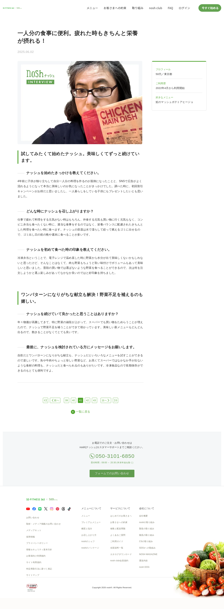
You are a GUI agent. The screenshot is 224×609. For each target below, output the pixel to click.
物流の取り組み (146, 535)
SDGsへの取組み (147, 548)
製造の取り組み (146, 528)
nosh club (155, 8)
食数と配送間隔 (117, 528)
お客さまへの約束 (115, 8)
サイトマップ (32, 575)
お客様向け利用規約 (36, 556)
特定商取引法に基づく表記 (39, 569)
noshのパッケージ (90, 548)
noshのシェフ (88, 541)
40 (73, 400)
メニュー (92, 8)
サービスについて (120, 508)
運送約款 (143, 560)
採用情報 (30, 537)
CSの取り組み (146, 541)
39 (66, 400)
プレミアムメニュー (91, 522)
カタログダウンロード (121, 554)
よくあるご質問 (117, 535)
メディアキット (33, 530)
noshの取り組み (147, 522)
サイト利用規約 (33, 562)
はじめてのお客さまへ (121, 516)
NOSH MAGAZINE (148, 554)
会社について (146, 508)
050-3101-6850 (115, 456)
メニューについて (91, 508)
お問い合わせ (32, 517)
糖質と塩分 (86, 528)
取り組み (137, 8)
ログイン (184, 8)
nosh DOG (144, 567)
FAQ (170, 8)
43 (94, 400)
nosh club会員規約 (119, 560)
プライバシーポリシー (37, 543)
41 (80, 400)
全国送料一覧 (116, 548)
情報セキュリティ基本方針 (39, 549)
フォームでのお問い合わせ (112, 473)
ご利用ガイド (116, 541)
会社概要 (143, 516)
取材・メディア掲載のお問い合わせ (43, 524)
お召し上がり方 (88, 535)
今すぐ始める (210, 8)
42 (87, 400)
